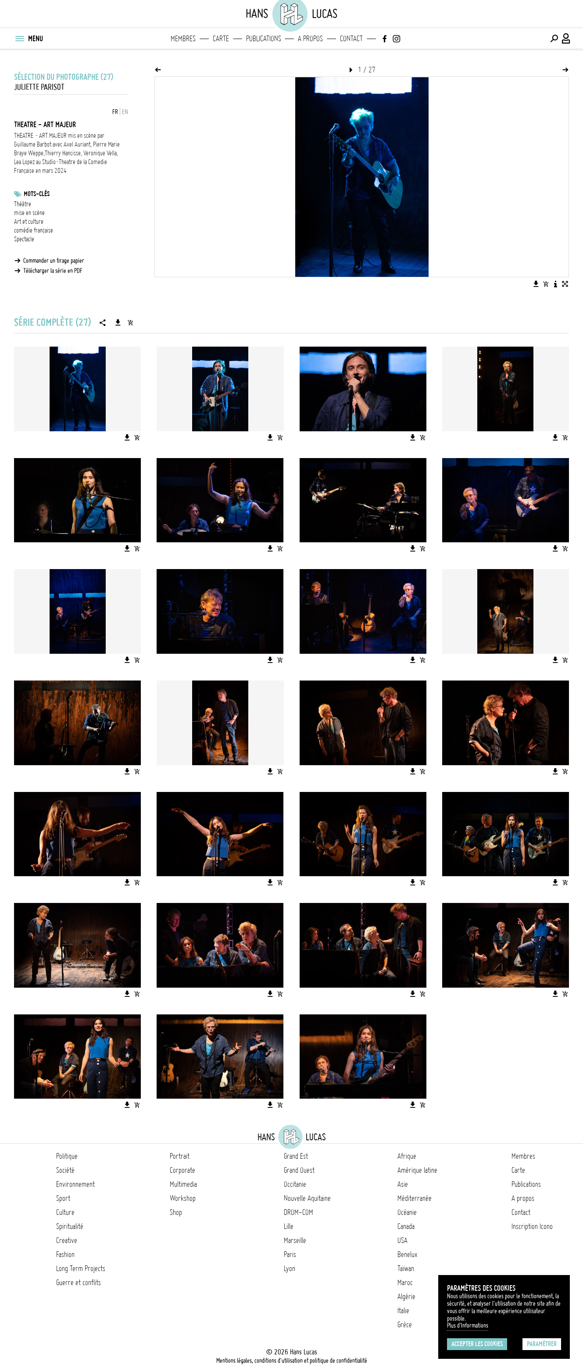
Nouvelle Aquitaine (307, 1198)
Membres (183, 38)
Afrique (406, 1156)
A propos (310, 38)
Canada (406, 1226)
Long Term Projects (80, 1268)
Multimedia (183, 1184)
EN (125, 112)
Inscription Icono (532, 1226)
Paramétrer (542, 1344)
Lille (288, 1226)
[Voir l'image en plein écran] (565, 284)
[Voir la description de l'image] (555, 284)
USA (402, 1240)
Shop (176, 1212)
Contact (351, 38)
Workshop (183, 1198)
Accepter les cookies (477, 1344)
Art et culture (28, 222)
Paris (290, 1254)
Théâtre (22, 204)
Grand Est (296, 1156)
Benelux (407, 1254)
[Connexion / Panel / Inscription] (566, 38)
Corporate (182, 1170)
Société (65, 1170)
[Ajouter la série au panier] (130, 322)
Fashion (65, 1254)
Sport (63, 1198)
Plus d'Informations (467, 1325)
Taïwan (405, 1268)
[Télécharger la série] (118, 322)
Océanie (407, 1212)
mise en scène (29, 213)
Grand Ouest (299, 1170)
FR (115, 112)
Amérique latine (417, 1170)
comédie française (33, 230)
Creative (66, 1240)
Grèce (404, 1324)
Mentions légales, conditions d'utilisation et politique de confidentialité (291, 1361)
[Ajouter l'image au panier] (546, 284)
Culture (65, 1212)
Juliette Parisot (39, 87)
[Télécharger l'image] (536, 284)
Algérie (406, 1296)
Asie (402, 1184)
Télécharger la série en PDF (52, 271)
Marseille (295, 1240)
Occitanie (295, 1184)
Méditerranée (414, 1198)
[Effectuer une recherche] (554, 38)
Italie (403, 1310)
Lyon (289, 1268)
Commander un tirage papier (53, 261)
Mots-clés (37, 194)
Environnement (75, 1184)
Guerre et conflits (78, 1282)
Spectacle (24, 239)
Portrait (180, 1156)
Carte (221, 38)
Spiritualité (69, 1226)
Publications (263, 38)
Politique (67, 1156)
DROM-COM (298, 1212)
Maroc (405, 1282)
